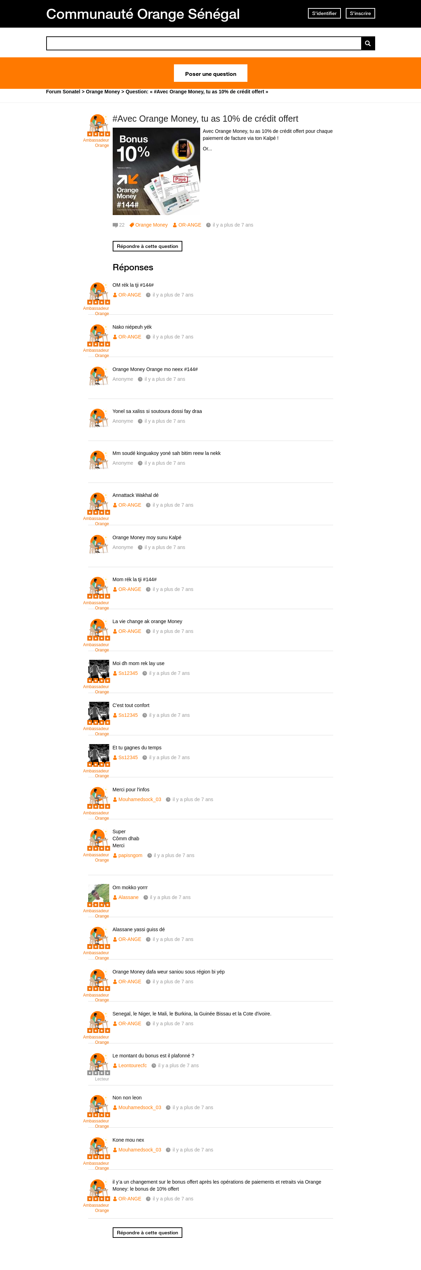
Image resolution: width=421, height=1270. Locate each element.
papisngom (131, 855)
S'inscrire (360, 13)
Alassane (129, 897)
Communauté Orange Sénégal (143, 13)
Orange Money (151, 225)
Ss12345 (128, 673)
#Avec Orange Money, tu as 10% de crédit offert (206, 118)
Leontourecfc (133, 1065)
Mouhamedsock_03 (140, 799)
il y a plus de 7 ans (173, 295)
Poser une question (210, 73)
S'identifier (324, 13)
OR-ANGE (189, 225)
